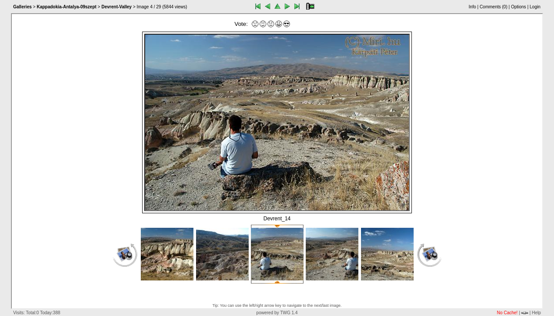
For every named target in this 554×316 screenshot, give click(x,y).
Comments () (493, 6)
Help (536, 312)
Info (472, 6)
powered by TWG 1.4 (276, 312)
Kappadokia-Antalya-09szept (67, 6)
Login (535, 6)
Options (518, 6)
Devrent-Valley (116, 6)
